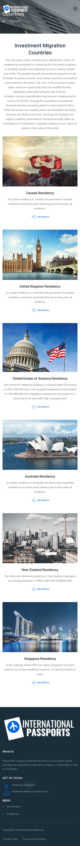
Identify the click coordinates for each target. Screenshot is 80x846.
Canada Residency (40, 193)
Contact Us (13, 813)
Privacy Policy (10, 838)
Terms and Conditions (34, 838)
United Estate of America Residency (40, 378)
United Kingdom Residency (40, 286)
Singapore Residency (40, 659)
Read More (43, 217)
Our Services (14, 806)
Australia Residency (40, 476)
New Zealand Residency (40, 570)
